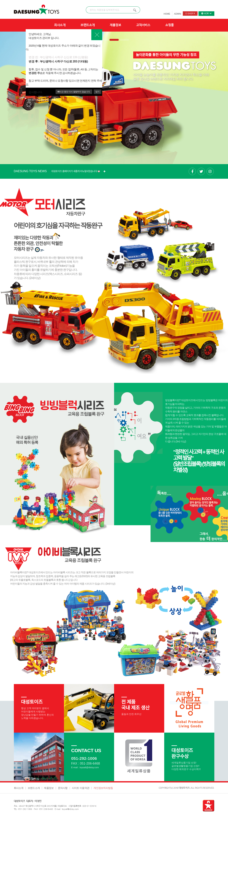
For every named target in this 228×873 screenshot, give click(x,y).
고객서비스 (143, 25)
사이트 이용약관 (80, 787)
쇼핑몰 (169, 25)
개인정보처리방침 (103, 787)
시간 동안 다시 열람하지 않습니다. (73, 92)
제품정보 (115, 25)
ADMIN (177, 14)
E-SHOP (190, 13)
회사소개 (59, 25)
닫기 (98, 92)
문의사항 (63, 787)
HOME (167, 14)
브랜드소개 (88, 25)
